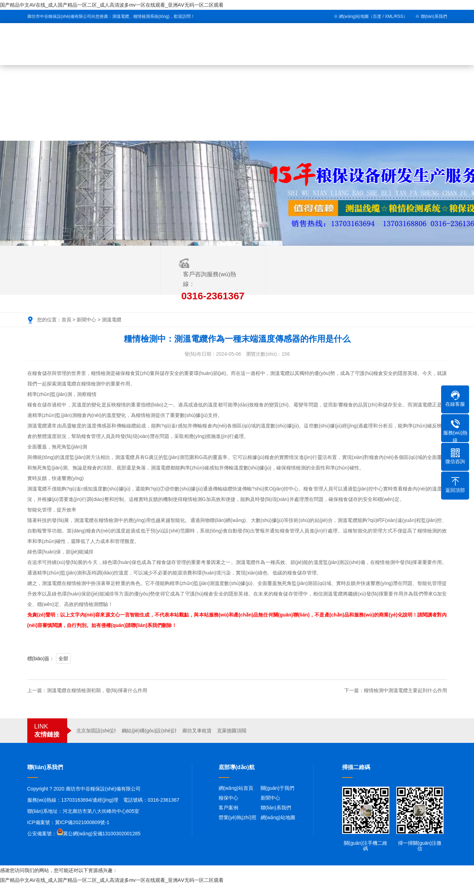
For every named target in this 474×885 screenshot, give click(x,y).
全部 (63, 658)
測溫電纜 (111, 319)
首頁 (66, 319)
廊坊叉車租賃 (197, 730)
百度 (377, 16)
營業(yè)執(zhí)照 (237, 817)
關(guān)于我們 (277, 788)
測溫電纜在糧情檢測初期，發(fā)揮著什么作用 (97, 690)
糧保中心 (228, 798)
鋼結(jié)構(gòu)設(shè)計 (149, 730)
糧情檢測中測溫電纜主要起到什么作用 (405, 690)
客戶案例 (228, 807)
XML (389, 16)
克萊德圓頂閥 (231, 730)
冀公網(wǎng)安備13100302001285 (102, 833)
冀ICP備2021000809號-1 (82, 822)
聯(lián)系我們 (434, 16)
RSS (399, 16)
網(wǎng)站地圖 (278, 817)
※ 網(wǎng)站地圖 (351, 16)
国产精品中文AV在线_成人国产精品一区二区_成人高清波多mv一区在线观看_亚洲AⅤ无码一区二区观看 (112, 5)
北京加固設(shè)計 (96, 730)
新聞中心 (86, 319)
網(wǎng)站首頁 (236, 788)
